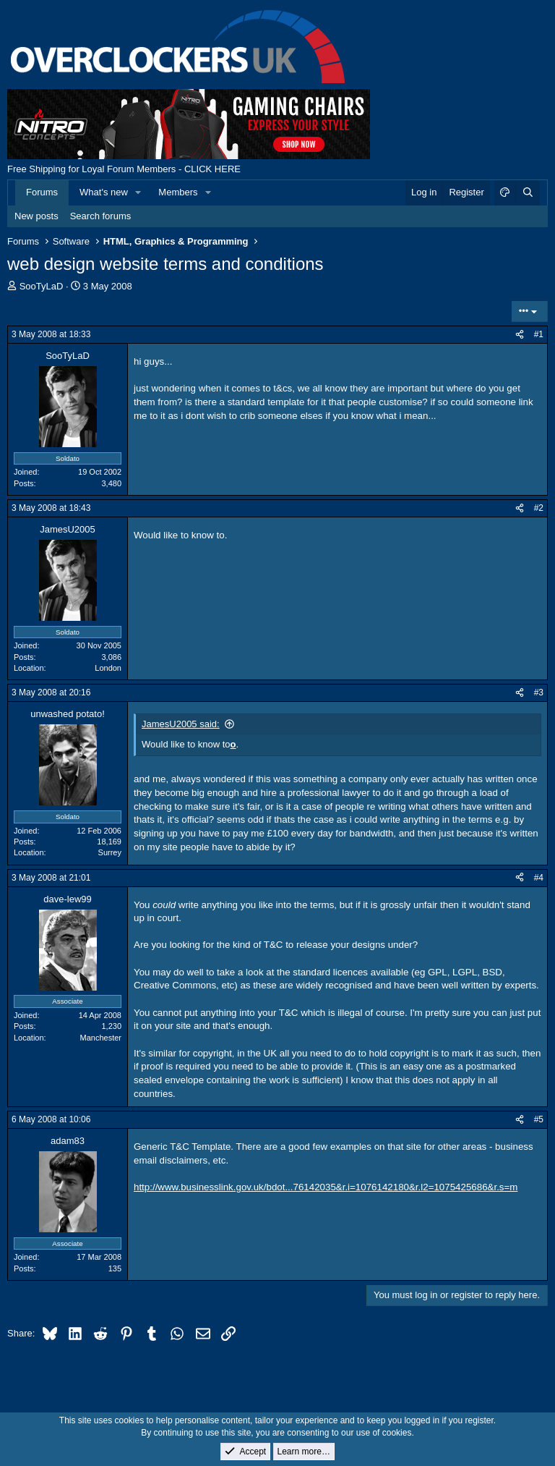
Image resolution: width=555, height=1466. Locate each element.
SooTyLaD (42, 286)
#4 (538, 878)
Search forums (101, 216)
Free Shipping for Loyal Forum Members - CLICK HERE (124, 169)
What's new (103, 192)
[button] (138, 192)
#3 (538, 692)
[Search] (527, 192)
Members (177, 192)
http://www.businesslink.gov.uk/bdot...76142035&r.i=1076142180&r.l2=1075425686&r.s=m (325, 1187)
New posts (36, 216)
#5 (538, 1119)
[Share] (519, 334)
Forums (42, 192)
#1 (538, 334)
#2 (538, 508)
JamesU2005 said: (181, 724)
